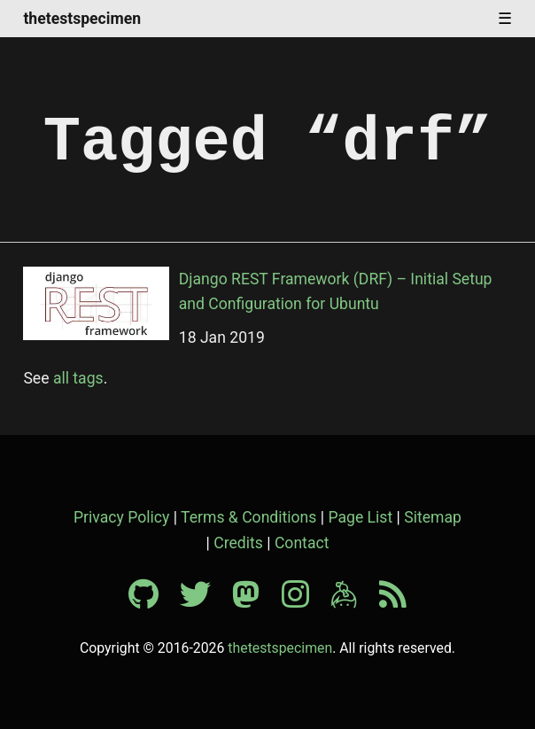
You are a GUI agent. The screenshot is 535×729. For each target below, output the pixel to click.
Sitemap (432, 517)
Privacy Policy (121, 517)
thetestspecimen (82, 19)
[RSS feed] (393, 600)
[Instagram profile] (304, 600)
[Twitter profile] (204, 600)
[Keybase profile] (353, 600)
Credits (238, 543)
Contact (302, 543)
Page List (360, 517)
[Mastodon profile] (254, 600)
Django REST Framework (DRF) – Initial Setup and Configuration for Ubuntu (335, 291)
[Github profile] (152, 600)
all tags (78, 378)
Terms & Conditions (248, 517)
